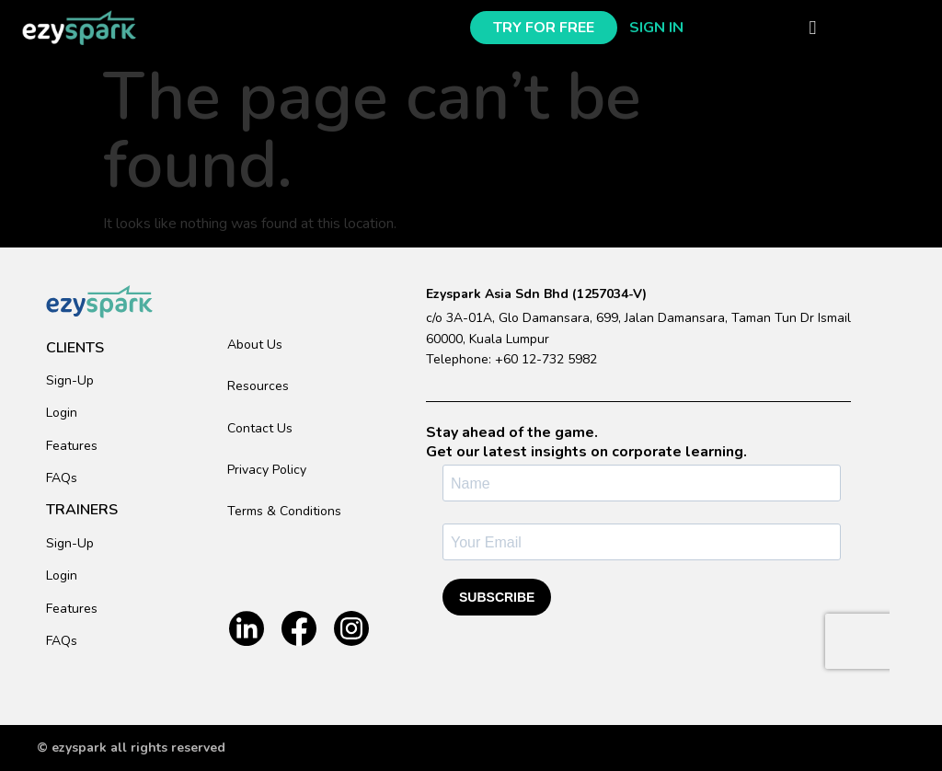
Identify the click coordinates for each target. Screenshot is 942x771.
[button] (812, 27)
